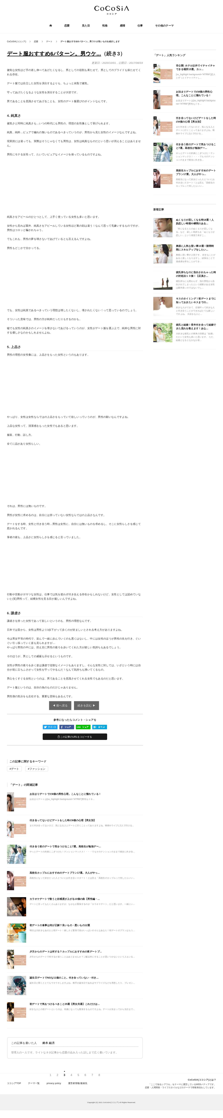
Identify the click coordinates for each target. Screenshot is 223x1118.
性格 (105, 25)
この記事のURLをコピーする (75, 736)
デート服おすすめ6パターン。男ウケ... (54, 53)
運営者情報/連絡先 (77, 1084)
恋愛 (67, 25)
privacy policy (54, 1084)
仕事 (140, 25)
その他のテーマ (164, 25)
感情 (122, 25)
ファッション (37, 768)
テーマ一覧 (34, 1084)
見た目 (86, 25)
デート (15, 768)
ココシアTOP (14, 1084)
